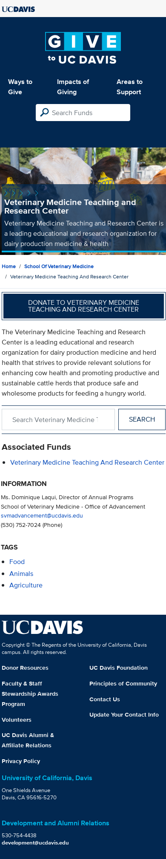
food (17, 562)
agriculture (26, 585)
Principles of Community (123, 683)
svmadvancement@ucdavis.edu (42, 515)
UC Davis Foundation (118, 667)
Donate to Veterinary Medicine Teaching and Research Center (83, 306)
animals (21, 573)
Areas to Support (130, 87)
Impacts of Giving (73, 87)
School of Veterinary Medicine (59, 266)
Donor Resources (25, 667)
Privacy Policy (21, 761)
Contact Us (104, 699)
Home (9, 266)
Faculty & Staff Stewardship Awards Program (30, 693)
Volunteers (16, 719)
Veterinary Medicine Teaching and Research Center (87, 462)
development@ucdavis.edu (35, 843)
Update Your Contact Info (124, 714)
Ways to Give (20, 87)
